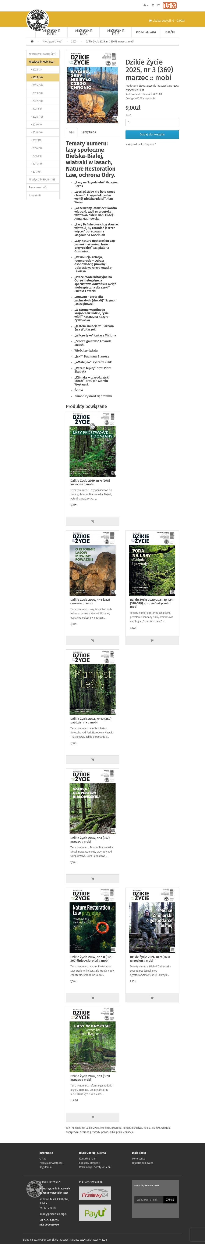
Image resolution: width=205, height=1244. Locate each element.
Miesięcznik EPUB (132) (42, 179)
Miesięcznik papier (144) (42, 53)
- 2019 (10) (36, 124)
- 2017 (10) (35, 140)
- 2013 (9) (35, 171)
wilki (112, 1132)
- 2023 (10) (36, 93)
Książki (169, 32)
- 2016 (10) (36, 148)
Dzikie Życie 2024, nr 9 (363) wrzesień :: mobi (150, 959)
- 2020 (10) (36, 116)
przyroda (117, 1127)
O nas (42, 1158)
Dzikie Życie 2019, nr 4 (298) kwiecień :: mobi (90, 482)
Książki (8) (35, 195)
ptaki (119, 1132)
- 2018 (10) (36, 132)
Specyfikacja (89, 132)
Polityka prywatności (51, 1162)
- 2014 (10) (36, 163)
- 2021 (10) (36, 108)
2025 (73, 41)
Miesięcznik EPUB (115, 32)
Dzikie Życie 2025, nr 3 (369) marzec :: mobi (110, 41)
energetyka (72, 1132)
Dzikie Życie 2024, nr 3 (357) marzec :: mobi (90, 839)
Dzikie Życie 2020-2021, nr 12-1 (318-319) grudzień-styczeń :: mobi (151, 603)
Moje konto (138, 1158)
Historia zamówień (142, 1162)
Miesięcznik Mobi (83, 32)
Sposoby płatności (89, 1162)
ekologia (105, 1127)
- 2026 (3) (35, 69)
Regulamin (45, 1167)
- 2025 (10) (36, 77)
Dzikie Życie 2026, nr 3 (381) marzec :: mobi (90, 1078)
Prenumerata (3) (38, 187)
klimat (126, 1127)
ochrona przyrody (90, 1132)
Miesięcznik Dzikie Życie (85, 1127)
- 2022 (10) (36, 101)
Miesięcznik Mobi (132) (41, 61)
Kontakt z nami (87, 1158)
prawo (104, 1132)
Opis (71, 132)
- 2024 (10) (36, 85)
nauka (147, 1127)
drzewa (156, 1127)
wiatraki (165, 1127)
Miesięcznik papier (51, 32)
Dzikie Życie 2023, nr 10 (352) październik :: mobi (91, 720)
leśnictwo (136, 1127)
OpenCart (45, 1239)
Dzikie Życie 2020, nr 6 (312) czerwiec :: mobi (90, 601)
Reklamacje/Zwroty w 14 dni (95, 1167)
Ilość (128, 115)
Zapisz (170, 1199)
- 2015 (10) (36, 156)
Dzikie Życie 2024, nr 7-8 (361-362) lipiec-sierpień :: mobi (91, 959)
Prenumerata (146, 32)
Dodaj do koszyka (152, 134)
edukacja (128, 1132)
